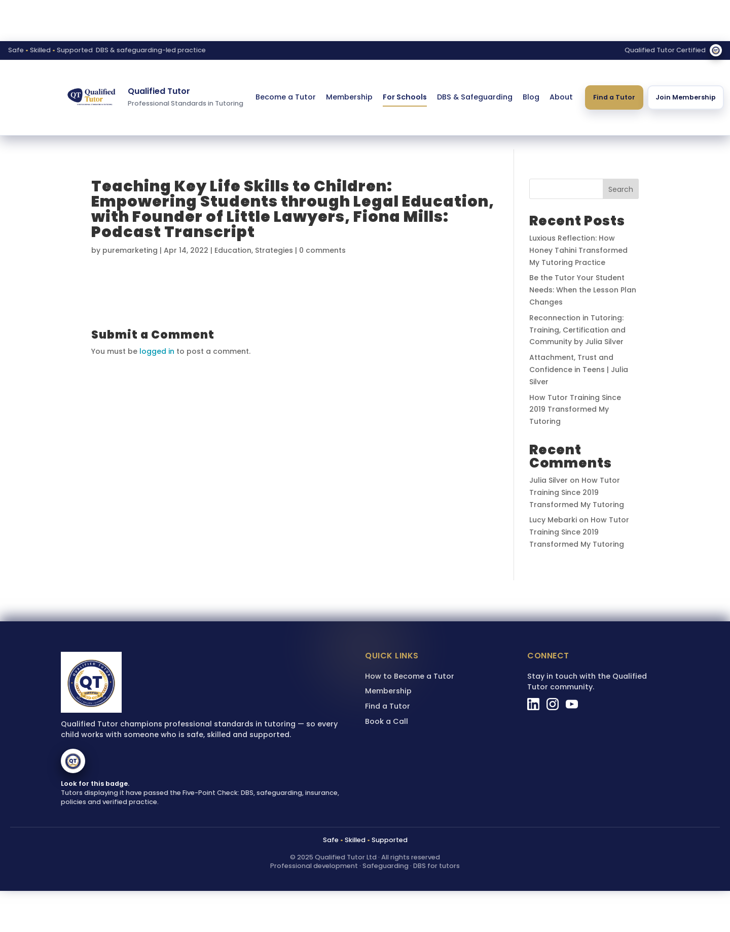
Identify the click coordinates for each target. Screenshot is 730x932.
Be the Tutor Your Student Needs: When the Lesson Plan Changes (582, 290)
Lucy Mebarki (553, 520)
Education (232, 250)
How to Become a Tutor (409, 676)
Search (620, 189)
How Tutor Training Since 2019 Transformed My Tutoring (575, 409)
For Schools (405, 97)
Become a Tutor (286, 97)
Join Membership (685, 97)
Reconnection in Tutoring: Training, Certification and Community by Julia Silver (577, 330)
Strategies (274, 250)
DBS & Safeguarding (475, 97)
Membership (349, 97)
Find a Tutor (614, 97)
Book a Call (386, 721)
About (561, 97)
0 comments (322, 250)
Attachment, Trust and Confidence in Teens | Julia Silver (578, 369)
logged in (156, 351)
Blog (531, 97)
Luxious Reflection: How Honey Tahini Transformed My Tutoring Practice (578, 250)
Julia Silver (548, 480)
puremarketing (130, 250)
